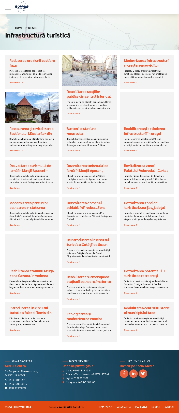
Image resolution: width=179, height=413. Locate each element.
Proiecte (31, 28)
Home (19, 28)
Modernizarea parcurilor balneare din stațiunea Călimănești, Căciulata (28, 207)
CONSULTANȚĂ (124, 407)
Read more (15, 82)
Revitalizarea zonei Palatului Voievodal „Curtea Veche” (146, 170)
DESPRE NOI (141, 407)
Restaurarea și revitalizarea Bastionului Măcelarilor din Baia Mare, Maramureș (31, 133)
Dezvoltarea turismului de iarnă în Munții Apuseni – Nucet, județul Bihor (30, 170)
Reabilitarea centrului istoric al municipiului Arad (146, 310)
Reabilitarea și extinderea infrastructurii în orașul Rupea (144, 133)
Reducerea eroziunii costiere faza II (32, 62)
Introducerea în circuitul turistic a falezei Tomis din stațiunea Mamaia (30, 312)
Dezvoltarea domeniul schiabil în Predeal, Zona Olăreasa (86, 207)
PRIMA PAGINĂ (105, 407)
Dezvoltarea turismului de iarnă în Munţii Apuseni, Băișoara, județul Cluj (87, 170)
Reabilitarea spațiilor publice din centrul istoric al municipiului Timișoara (89, 96)
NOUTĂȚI (156, 407)
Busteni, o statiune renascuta (81, 131)
